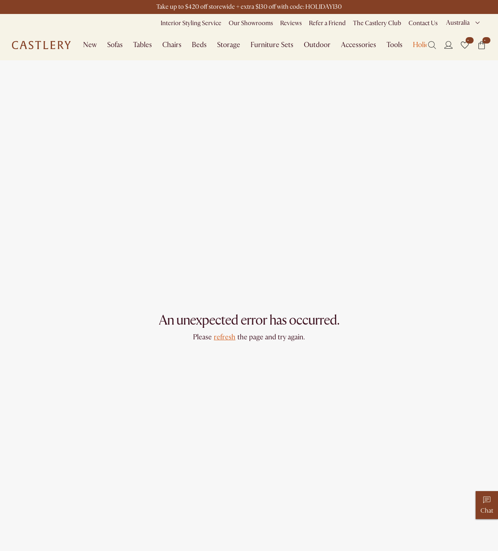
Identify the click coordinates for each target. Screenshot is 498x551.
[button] (465, 45)
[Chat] (486, 505)
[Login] (448, 45)
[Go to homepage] (41, 45)
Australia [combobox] (458, 23)
